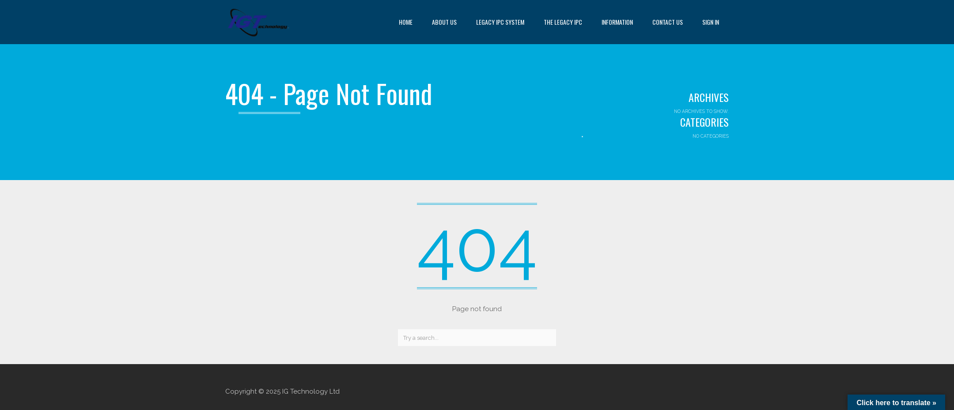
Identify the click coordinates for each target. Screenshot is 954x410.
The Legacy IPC (563, 21)
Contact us (667, 21)
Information (617, 21)
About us (444, 21)
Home (406, 21)
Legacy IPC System (500, 21)
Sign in (710, 21)
